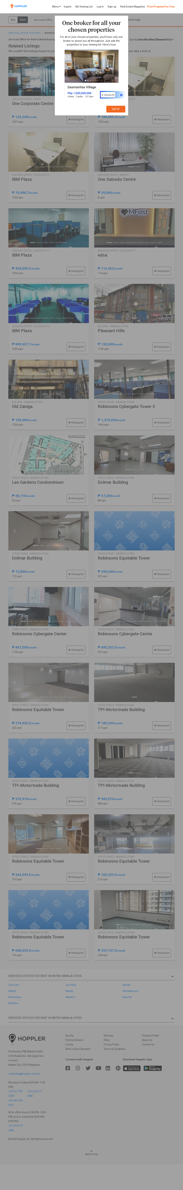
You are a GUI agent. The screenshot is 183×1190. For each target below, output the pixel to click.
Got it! (116, 109)
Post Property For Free (161, 6)
